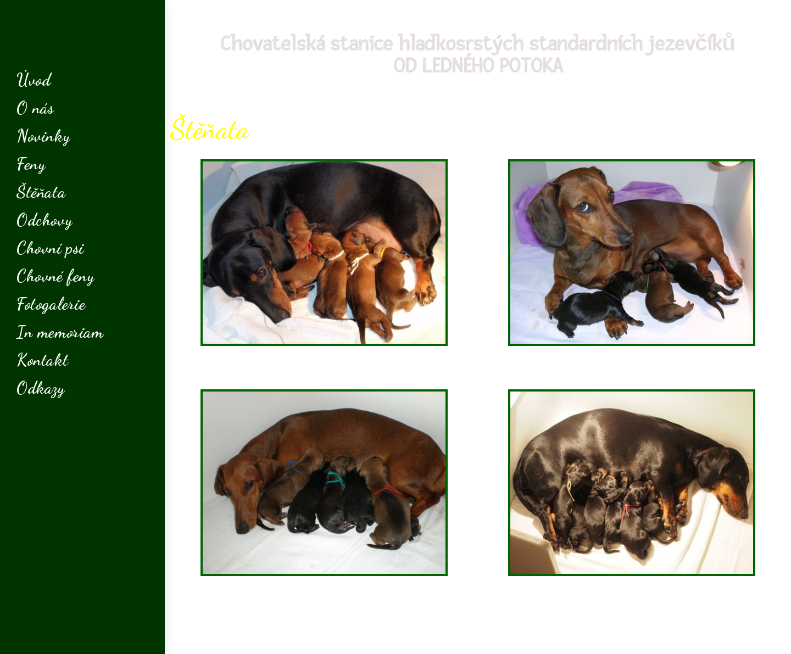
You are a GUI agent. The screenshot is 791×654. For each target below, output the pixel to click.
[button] (324, 367)
